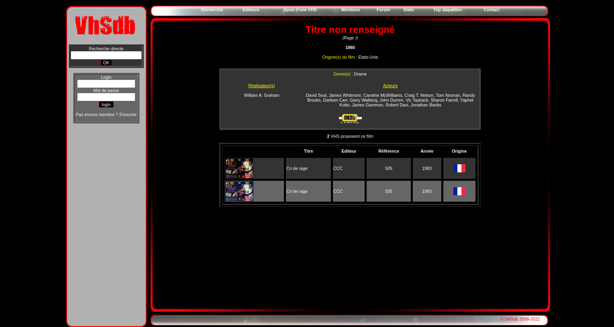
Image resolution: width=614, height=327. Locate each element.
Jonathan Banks (425, 104)
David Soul (316, 95)
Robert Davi (397, 104)
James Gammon (367, 104)
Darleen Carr (335, 100)
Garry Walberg (363, 100)
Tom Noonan (448, 95)
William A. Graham (261, 95)
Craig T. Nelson (419, 95)
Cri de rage (297, 168)
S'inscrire (128, 114)
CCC (338, 168)
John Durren (392, 100)
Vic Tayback (417, 100)
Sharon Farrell (444, 100)
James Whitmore (345, 95)
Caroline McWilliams (382, 95)
